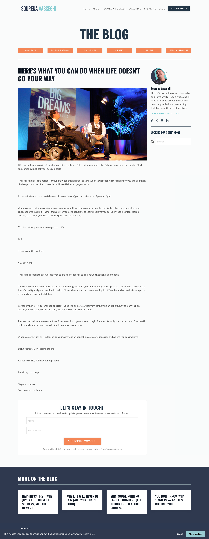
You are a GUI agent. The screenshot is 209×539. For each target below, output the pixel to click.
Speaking (150, 9)
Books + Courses (115, 9)
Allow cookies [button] (195, 534)
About (97, 9)
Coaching (135, 9)
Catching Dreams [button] (60, 50)
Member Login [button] (179, 9)
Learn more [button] (89, 534)
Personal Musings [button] (178, 50)
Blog (162, 9)
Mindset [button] (119, 50)
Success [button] (149, 50)
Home (86, 9)
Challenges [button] (89, 50)
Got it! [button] (180, 534)
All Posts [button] (30, 50)
